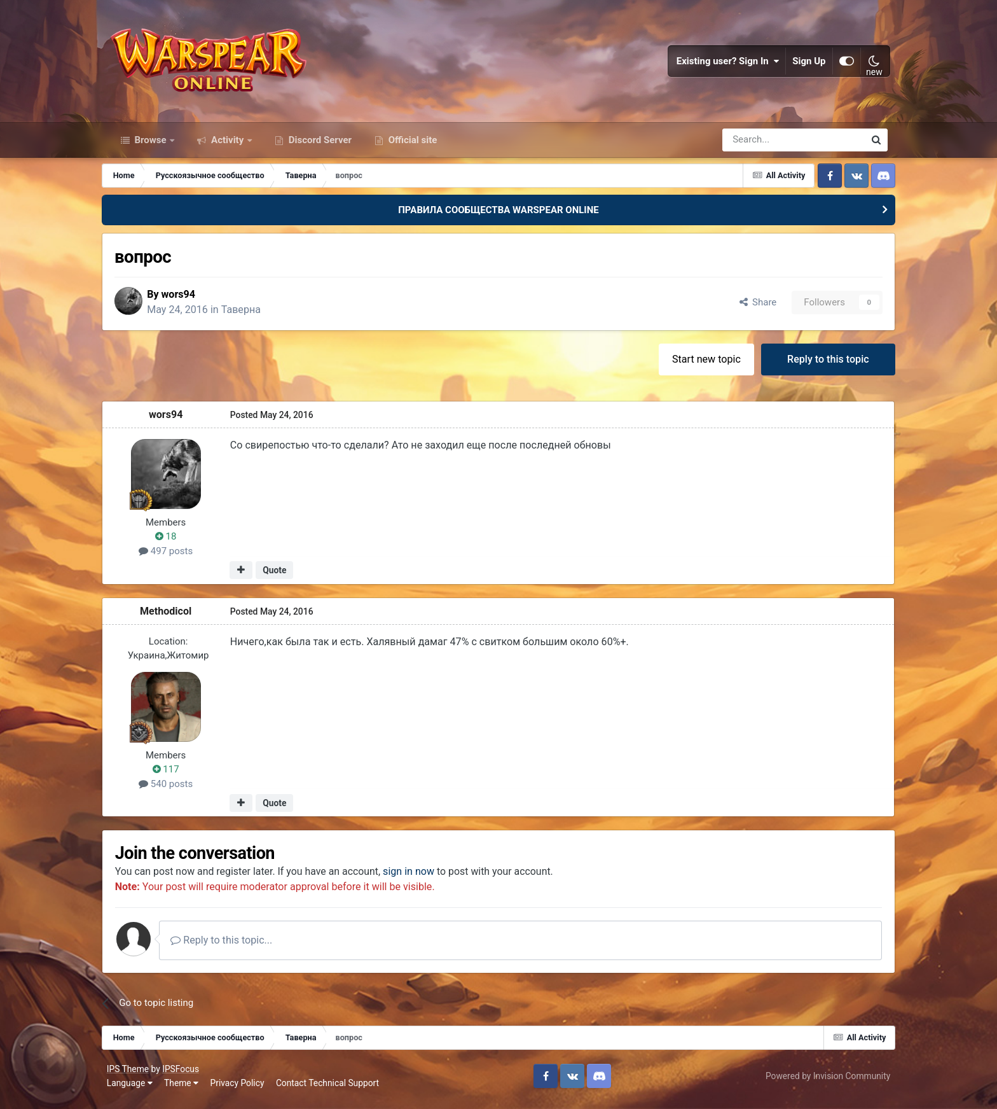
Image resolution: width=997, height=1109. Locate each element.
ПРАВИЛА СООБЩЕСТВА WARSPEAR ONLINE (498, 215)
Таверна (251, 315)
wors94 (189, 300)
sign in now (420, 878)
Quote (282, 576)
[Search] (759, 145)
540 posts (173, 789)
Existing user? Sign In (725, 63)
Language (132, 1089)
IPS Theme (130, 1076)
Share (750, 308)
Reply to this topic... (233, 946)
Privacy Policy (240, 1089)
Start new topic (698, 365)
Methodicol (173, 617)
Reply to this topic (821, 365)
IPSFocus (183, 1076)
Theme (184, 1089)
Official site (411, 145)
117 (173, 775)
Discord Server (319, 145)
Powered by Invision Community (825, 1082)
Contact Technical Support (330, 1089)
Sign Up (806, 63)
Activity (227, 145)
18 (173, 542)
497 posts (173, 557)
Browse (150, 145)
